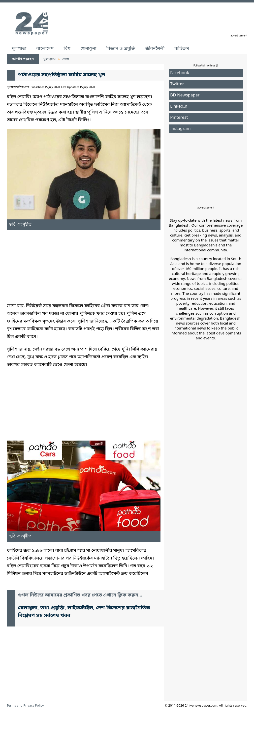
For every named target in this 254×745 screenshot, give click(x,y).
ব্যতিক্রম (181, 49)
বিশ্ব (67, 49)
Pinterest (179, 117)
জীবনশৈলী (154, 49)
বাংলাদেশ (45, 49)
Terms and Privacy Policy (25, 706)
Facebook (179, 73)
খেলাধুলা (88, 49)
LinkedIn (178, 106)
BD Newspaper (185, 95)
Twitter (177, 84)
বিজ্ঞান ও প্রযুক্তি (120, 49)
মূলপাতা (19, 49)
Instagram (180, 129)
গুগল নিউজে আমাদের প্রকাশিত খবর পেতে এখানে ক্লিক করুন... (80, 595)
